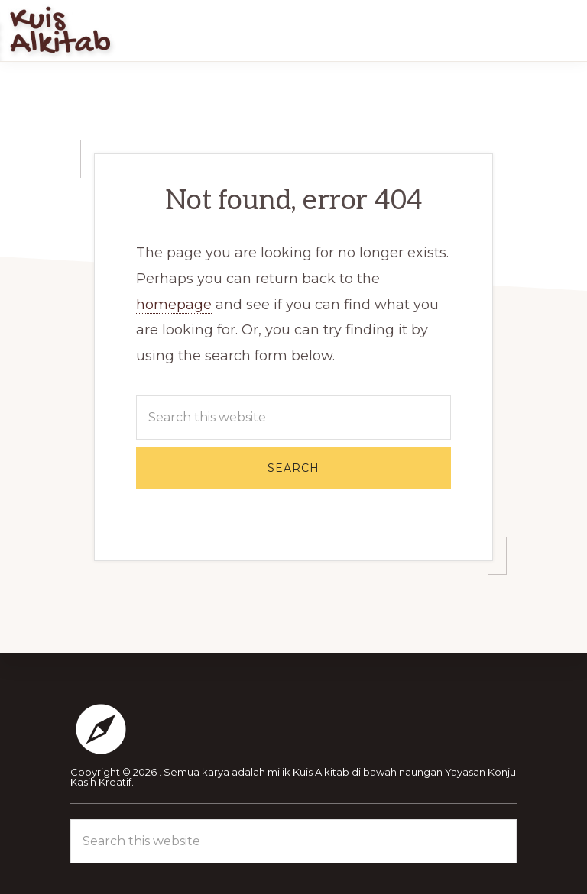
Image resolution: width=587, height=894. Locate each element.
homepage (174, 304)
